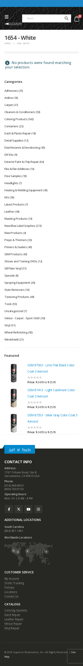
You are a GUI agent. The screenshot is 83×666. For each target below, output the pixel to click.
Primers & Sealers (15, 247)
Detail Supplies (13, 140)
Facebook (9, 509)
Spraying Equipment (17, 283)
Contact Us (11, 596)
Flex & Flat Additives (16, 169)
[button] (7, 17)
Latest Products (14, 204)
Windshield (11, 339)
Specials (9, 275)
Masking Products (15, 219)
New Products (13, 233)
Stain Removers (14, 290)
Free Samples (12, 176)
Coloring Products (15, 119)
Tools (8, 304)
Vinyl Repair (11, 628)
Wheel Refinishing (15, 332)
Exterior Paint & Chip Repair (21, 162)
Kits (6, 197)
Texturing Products (16, 297)
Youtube (28, 509)
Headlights (11, 183)
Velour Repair (13, 623)
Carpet (8, 105)
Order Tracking (14, 583)
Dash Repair (12, 614)
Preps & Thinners (15, 240)
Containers (11, 126)
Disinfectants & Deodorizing (22, 148)
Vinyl (7, 325)
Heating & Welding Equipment (23, 190)
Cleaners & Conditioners (19, 112)
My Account (11, 578)
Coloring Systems (15, 610)
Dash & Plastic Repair (17, 133)
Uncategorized (13, 311)
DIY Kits (9, 155)
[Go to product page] (13, 373)
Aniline (8, 98)
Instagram (38, 509)
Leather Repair (13, 619)
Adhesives (11, 91)
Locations (10, 592)
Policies (9, 587)
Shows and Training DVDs (20, 261)
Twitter (19, 509)
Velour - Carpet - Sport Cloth (22, 318)
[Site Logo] (13, 23)
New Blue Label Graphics (19, 226)
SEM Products (13, 254)
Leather (9, 211)
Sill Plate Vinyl (12, 268)
